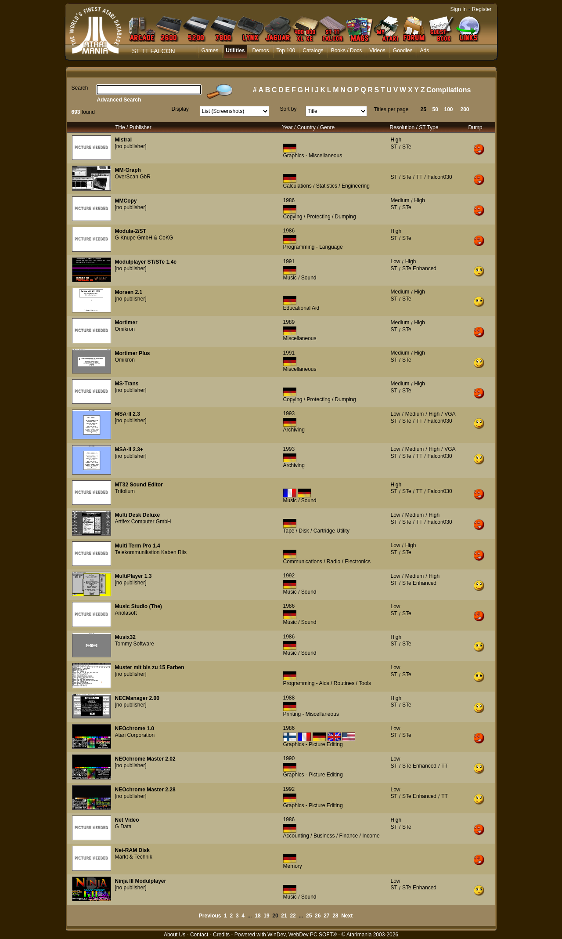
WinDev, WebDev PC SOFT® (302, 935)
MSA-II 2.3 (127, 414)
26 (318, 916)
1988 (289, 698)
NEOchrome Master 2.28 (145, 790)
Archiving (294, 430)
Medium (400, 200)
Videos (377, 50)
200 (465, 109)
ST (394, 147)
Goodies (403, 50)
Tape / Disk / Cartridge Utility (316, 531)
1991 (289, 261)
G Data (123, 826)
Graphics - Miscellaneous (312, 155)
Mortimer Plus (132, 353)
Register (482, 9)
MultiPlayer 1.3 (133, 576)
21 (284, 916)
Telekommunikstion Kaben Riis (151, 552)
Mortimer (126, 322)
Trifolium (125, 491)
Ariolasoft (126, 613)
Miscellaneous (300, 338)
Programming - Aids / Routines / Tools (327, 683)
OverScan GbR (133, 177)
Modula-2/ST (130, 231)
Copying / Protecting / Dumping (319, 217)
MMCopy (126, 201)
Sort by (288, 109)
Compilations (448, 90)
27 (326, 916)
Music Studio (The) (138, 606)
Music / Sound (300, 278)
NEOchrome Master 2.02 (145, 759)
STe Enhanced (419, 268)
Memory (292, 866)
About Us (174, 935)
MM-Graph (128, 170)
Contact (199, 935)
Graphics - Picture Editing (313, 744)
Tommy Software (134, 644)
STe (406, 147)
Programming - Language (313, 247)
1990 (289, 758)
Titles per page (391, 109)
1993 (289, 413)
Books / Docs (346, 50)
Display (180, 109)
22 (292, 916)
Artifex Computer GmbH (143, 521)
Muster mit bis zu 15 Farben (149, 667)
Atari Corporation (135, 735)
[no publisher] (131, 146)
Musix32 (125, 637)
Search (80, 88)
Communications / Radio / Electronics (327, 561)
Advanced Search (119, 100)
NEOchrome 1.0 (134, 728)
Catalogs (313, 50)
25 (423, 109)
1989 (289, 322)
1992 (289, 576)
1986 (289, 200)
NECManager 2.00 (137, 698)
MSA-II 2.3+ (129, 449)
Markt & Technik (133, 857)
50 (435, 109)
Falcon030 (440, 177)
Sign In (458, 9)
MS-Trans (127, 384)
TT (419, 177)
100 (448, 109)
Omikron (125, 329)
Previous (210, 916)
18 (257, 916)
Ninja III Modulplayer (140, 881)
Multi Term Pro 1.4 (137, 546)
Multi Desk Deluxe (137, 515)
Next (347, 916)
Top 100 (286, 50)
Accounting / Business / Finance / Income (331, 836)
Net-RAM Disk (132, 850)
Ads (424, 50)
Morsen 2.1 (129, 292)
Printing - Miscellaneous (311, 714)
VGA (449, 414)
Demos (260, 50)
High (396, 140)
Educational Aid (301, 308)
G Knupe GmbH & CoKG (144, 238)
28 (335, 916)
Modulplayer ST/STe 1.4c (146, 262)
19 (266, 916)
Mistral (123, 140)
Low (395, 261)
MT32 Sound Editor (139, 485)
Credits (221, 935)
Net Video (127, 820)
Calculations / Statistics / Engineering (326, 186)
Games (210, 50)
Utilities (235, 50)
